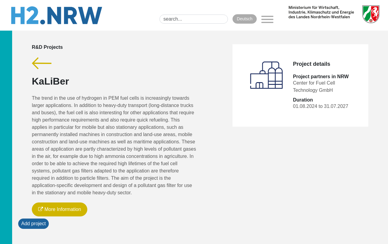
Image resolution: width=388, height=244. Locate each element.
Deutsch (244, 18)
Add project (33, 223)
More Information (59, 209)
